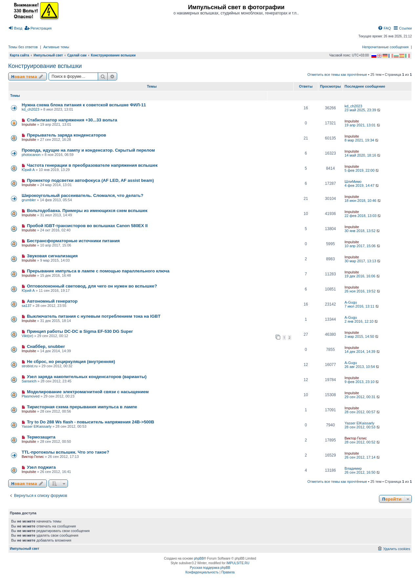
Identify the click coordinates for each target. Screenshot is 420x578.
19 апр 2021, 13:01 (363, 125)
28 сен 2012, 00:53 (363, 427)
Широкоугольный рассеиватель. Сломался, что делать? (82, 195)
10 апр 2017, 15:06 (363, 246)
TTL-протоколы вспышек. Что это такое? (65, 452)
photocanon (31, 155)
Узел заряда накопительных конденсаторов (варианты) (87, 376)
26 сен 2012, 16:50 (363, 472)
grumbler (29, 200)
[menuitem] (15, 28)
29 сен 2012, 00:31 (363, 397)
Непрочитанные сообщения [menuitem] (385, 47)
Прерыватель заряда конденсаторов (66, 135)
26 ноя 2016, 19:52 (363, 291)
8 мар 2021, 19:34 (362, 140)
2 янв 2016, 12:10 (362, 321)
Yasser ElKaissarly (37, 426)
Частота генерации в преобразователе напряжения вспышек (92, 165)
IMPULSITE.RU (237, 563)
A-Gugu (351, 302)
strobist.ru (29, 366)
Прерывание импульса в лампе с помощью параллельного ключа (98, 270)
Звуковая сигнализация (52, 255)
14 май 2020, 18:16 (363, 155)
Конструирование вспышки (45, 66)
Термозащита (41, 437)
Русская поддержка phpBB (210, 567)
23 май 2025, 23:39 (363, 110)
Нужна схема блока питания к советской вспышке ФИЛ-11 (84, 104)
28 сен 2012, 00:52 (363, 442)
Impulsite (29, 124)
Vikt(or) (27, 336)
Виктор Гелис (356, 438)
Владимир (353, 468)
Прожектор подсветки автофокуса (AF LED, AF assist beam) (90, 180)
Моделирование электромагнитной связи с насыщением (88, 391)
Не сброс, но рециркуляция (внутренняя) (71, 361)
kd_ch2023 (30, 109)
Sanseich (29, 381)
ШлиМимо (353, 181)
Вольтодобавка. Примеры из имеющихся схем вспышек (87, 210)
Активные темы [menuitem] (56, 47)
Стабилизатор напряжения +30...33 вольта (72, 120)
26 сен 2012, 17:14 (363, 457)
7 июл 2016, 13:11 (362, 306)
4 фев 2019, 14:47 (362, 185)
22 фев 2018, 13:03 (363, 216)
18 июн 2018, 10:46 (363, 201)
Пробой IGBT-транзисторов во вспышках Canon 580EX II (87, 225)
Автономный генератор (52, 301)
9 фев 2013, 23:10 (362, 382)
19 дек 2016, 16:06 (363, 276)
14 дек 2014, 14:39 (363, 351)
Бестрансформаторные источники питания (73, 240)
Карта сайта (19, 55)
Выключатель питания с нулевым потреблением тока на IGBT (93, 316)
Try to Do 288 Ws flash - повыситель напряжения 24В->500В (90, 421)
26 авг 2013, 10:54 (362, 367)
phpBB (199, 558)
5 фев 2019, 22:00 (362, 170)
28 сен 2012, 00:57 (363, 412)
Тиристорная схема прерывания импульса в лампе (82, 406)
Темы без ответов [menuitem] (23, 47)
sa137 (27, 306)
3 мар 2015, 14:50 (362, 336)
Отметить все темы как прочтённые (337, 74)
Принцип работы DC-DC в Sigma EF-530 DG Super (80, 331)
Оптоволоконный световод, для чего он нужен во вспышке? (92, 286)
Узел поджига (41, 467)
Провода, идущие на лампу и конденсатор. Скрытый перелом (88, 150)
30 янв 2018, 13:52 (363, 231)
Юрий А (28, 170)
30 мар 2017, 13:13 (363, 261)
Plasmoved (30, 396)
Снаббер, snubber (46, 346)
